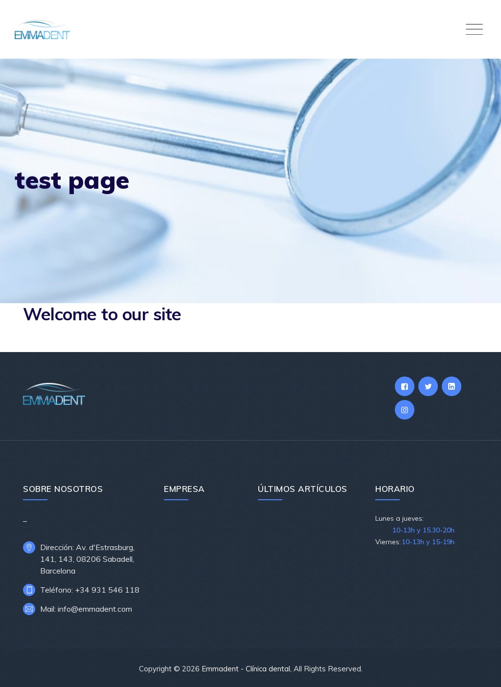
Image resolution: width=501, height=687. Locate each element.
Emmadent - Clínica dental (246, 668)
